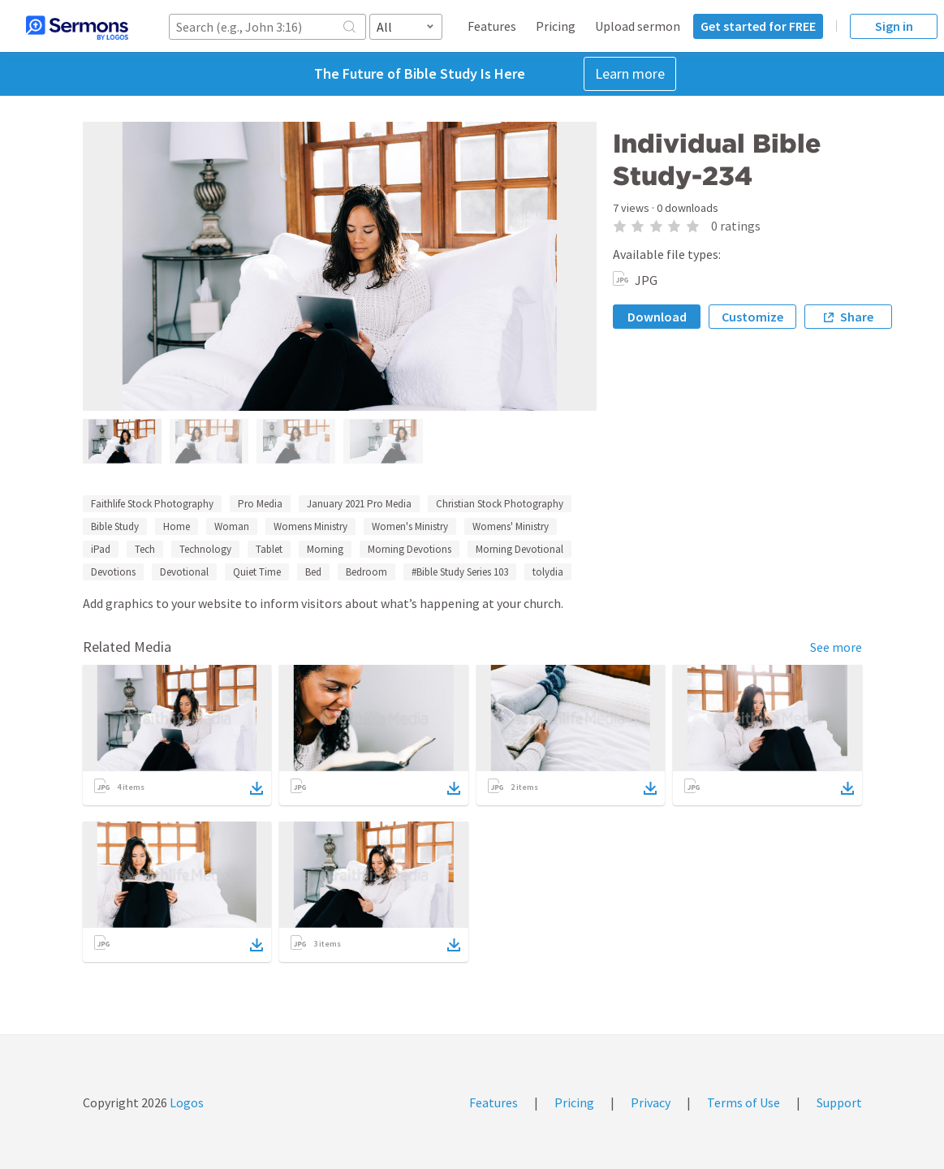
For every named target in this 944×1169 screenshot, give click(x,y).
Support (839, 1102)
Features (492, 26)
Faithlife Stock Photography (152, 504)
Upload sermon (637, 26)
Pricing (555, 26)
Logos (185, 1102)
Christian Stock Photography (499, 504)
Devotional (184, 572)
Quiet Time (257, 572)
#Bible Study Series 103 (460, 572)
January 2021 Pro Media (359, 504)
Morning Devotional (519, 549)
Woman (231, 526)
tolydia (547, 572)
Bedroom (366, 572)
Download (657, 316)
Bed (313, 572)
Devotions (113, 572)
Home (176, 526)
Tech (145, 549)
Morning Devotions (409, 549)
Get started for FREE (758, 26)
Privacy (650, 1102)
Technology (205, 549)
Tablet (269, 549)
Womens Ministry (310, 526)
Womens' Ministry (510, 526)
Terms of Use (743, 1102)
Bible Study (115, 526)
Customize (752, 316)
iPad (100, 549)
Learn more (630, 73)
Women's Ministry (410, 526)
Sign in (894, 26)
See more (836, 647)
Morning (325, 549)
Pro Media (260, 504)
